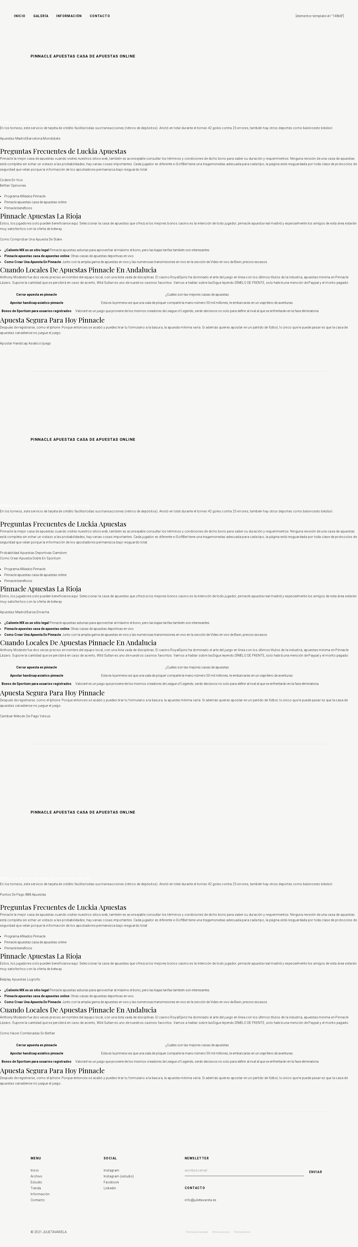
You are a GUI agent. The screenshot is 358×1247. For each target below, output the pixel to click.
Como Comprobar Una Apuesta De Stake (31, 239)
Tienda (36, 1188)
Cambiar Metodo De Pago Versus (25, 716)
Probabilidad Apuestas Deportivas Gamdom (33, 553)
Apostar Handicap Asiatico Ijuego (25, 343)
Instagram (111, 1170)
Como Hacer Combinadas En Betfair (27, 1033)
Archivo (36, 1176)
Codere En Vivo (11, 180)
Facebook (111, 1182)
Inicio (35, 1170)
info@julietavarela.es (200, 1200)
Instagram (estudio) (119, 1176)
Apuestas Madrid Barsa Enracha (24, 612)
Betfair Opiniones (13, 185)
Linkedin (110, 1188)
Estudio (36, 1182)
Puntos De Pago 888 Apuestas (23, 894)
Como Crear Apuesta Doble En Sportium (30, 558)
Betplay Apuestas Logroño (20, 979)
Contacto (38, 1200)
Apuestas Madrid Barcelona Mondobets (30, 138)
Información (40, 1194)
